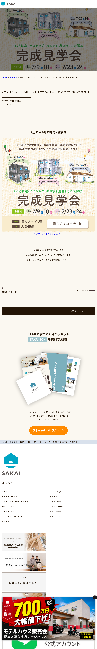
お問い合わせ (55, 516)
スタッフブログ (56, 506)
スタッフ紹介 (55, 492)
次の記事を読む (84, 290)
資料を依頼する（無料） (46, 430)
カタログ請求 (55, 511)
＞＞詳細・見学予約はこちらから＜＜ (48, 234)
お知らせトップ (81, 311)
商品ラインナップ (9, 496)
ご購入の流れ (55, 501)
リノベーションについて (12, 516)
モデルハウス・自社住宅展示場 (15, 501)
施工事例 (5, 521)
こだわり (5, 492)
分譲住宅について (9, 506)
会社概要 (53, 496)
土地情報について (9, 511)
